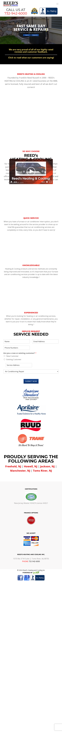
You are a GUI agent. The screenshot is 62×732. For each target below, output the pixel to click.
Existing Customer (13, 347)
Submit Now (31, 369)
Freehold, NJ (13, 454)
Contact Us (35, 35)
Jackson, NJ (47, 454)
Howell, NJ (30, 454)
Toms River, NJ (42, 458)
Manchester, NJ (20, 458)
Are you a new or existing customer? (19, 340)
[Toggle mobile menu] (57, 4)
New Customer (12, 343)
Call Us (27, 35)
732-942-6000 (15, 13)
